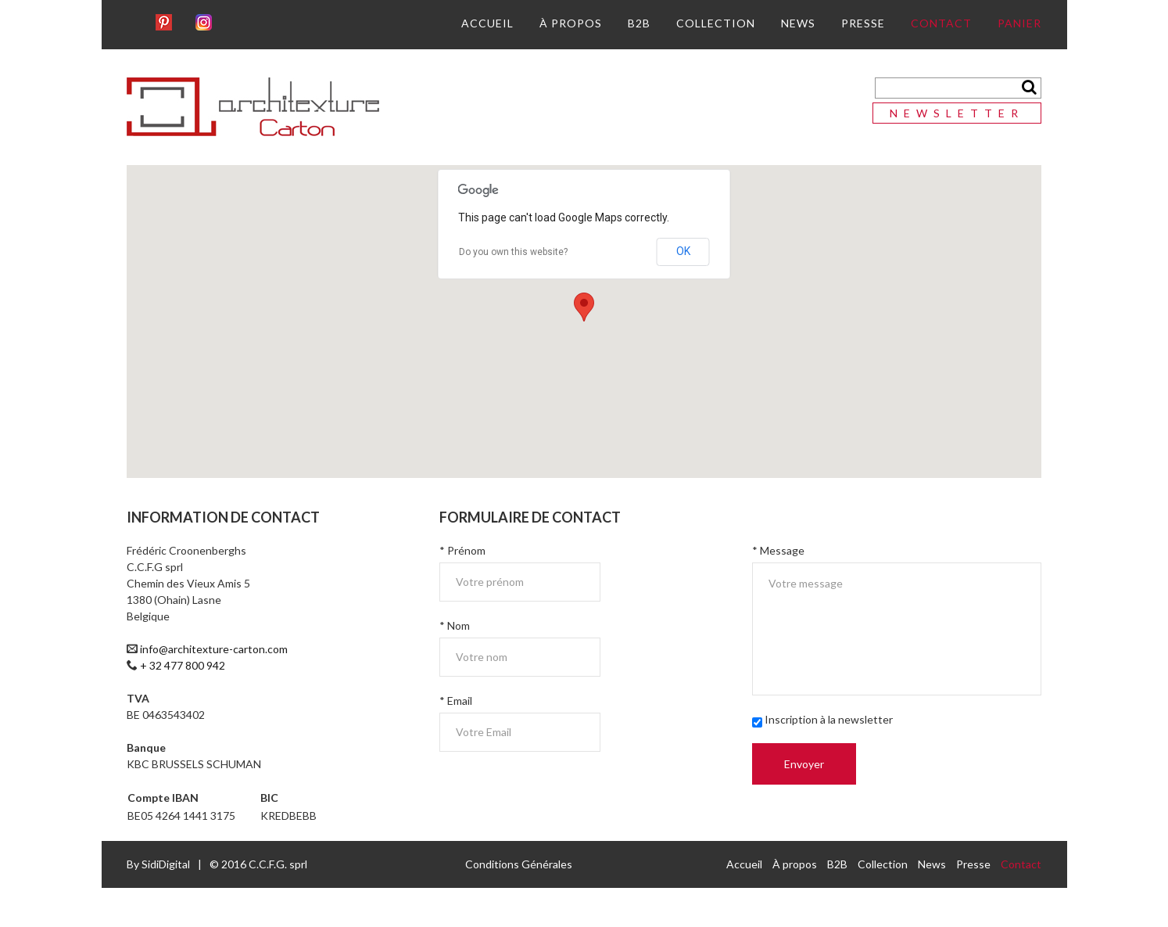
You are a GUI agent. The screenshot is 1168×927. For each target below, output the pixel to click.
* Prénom (462, 550)
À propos (570, 23)
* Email (455, 700)
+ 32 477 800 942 (182, 665)
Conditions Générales (518, 864)
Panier (1019, 23)
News (798, 23)
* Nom (454, 625)
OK (683, 251)
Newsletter (957, 113)
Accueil (487, 23)
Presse (863, 23)
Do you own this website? (513, 251)
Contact (941, 23)
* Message (778, 550)
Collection (715, 23)
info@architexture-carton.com (214, 649)
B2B (639, 23)
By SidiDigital (158, 864)
